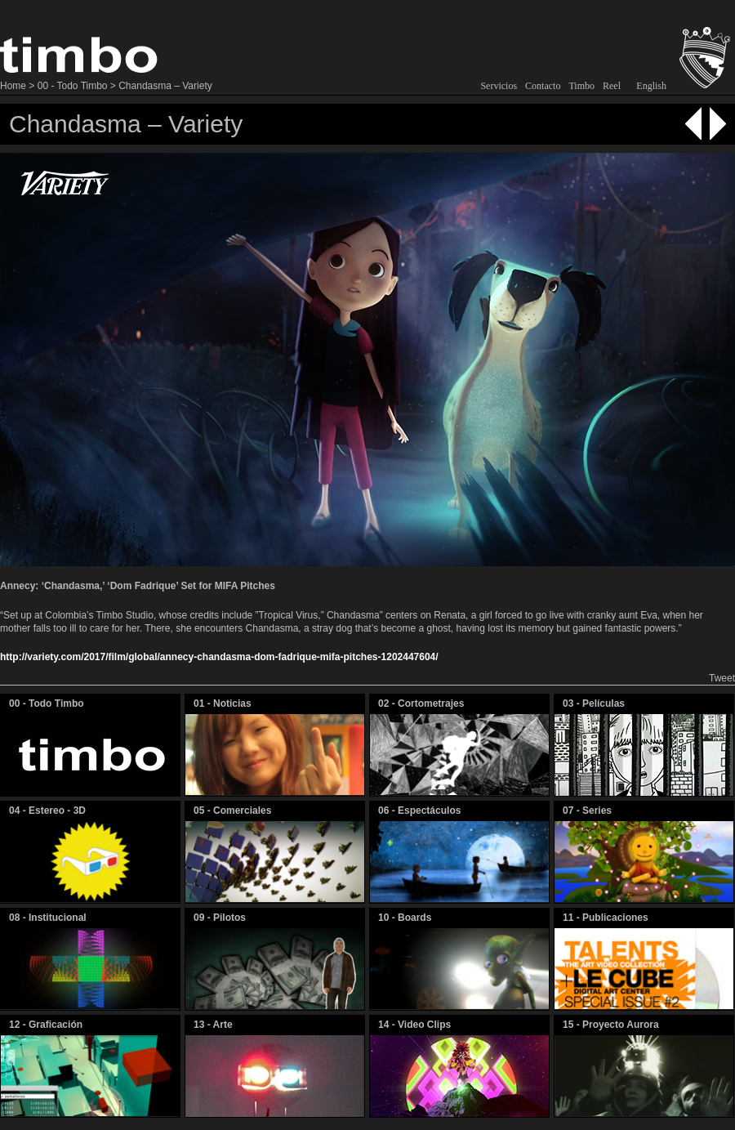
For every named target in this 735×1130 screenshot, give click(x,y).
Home (13, 86)
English (651, 86)
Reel (612, 86)
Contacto (542, 86)
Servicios (498, 86)
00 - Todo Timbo (73, 86)
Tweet (722, 678)
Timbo (581, 86)
